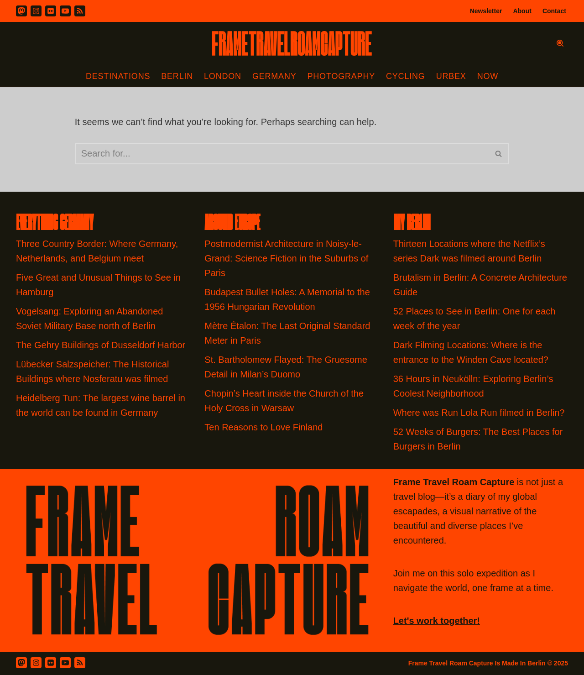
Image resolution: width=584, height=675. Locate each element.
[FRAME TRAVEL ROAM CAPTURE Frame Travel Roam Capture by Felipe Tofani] (292, 43)
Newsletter (486, 11)
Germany (274, 76)
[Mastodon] (21, 10)
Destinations (118, 76)
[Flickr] (50, 10)
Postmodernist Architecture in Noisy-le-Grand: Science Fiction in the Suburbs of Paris (286, 258)
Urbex (451, 76)
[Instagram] (36, 10)
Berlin (177, 76)
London (222, 76)
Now (487, 76)
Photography (341, 76)
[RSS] (79, 10)
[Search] (560, 43)
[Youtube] (65, 10)
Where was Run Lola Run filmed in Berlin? (479, 413)
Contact (554, 11)
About (522, 11)
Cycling (405, 76)
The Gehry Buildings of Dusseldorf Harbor (102, 345)
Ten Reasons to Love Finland (263, 427)
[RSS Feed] (79, 662)
